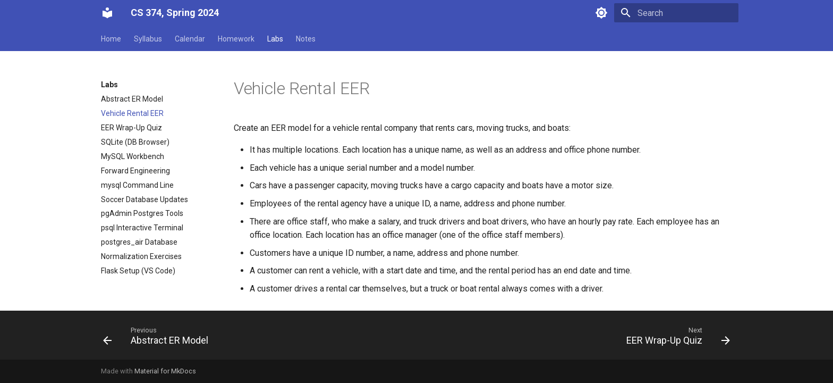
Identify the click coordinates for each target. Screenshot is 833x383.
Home (111, 39)
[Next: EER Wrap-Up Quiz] (675, 338)
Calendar (190, 39)
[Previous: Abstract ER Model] (159, 338)
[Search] (676, 12)
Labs (275, 39)
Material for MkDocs (165, 371)
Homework (236, 39)
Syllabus (148, 39)
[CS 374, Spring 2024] (107, 12)
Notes (306, 39)
